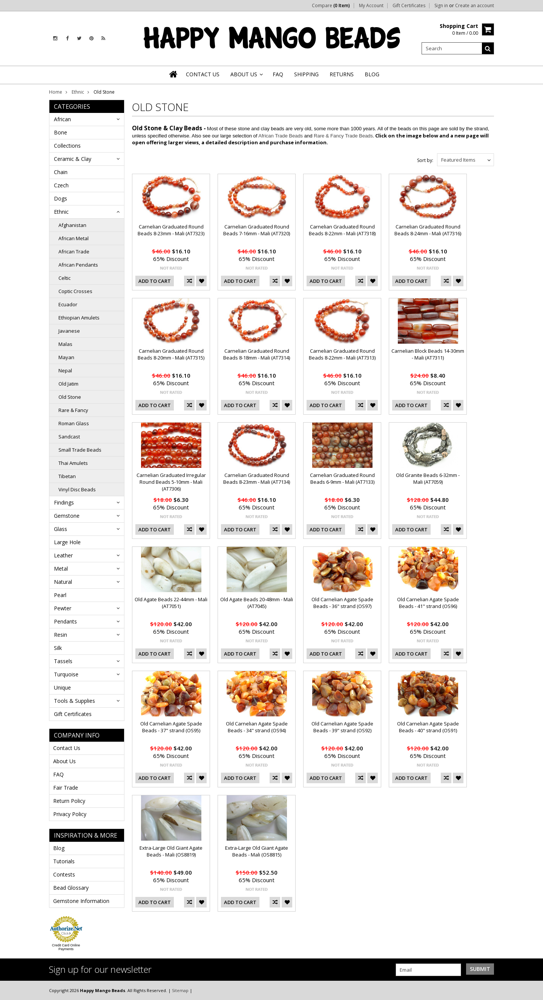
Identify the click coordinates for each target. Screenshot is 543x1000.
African (62, 119)
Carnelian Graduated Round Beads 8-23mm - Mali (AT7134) (256, 478)
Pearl (60, 595)
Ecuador (67, 304)
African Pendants (78, 264)
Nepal (65, 370)
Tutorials (64, 861)
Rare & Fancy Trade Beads (343, 136)
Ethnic (78, 92)
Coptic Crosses (75, 291)
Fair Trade (65, 787)
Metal (61, 568)
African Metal (73, 238)
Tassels (63, 661)
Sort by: (425, 160)
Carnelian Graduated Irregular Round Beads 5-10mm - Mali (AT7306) (171, 482)
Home (55, 92)
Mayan (66, 357)
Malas (65, 344)
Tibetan (67, 476)
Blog (58, 848)
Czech (61, 185)
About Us (64, 761)
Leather (63, 555)
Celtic (64, 278)
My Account (371, 5)
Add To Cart (154, 281)
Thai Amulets (73, 463)
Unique (62, 687)
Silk (58, 647)
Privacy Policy (69, 814)
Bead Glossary (71, 887)
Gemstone (67, 515)
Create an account (474, 5)
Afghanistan (72, 225)
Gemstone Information (81, 900)
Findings (64, 502)
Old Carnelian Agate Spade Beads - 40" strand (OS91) (428, 727)
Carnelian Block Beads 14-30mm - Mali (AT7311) (427, 354)
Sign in (441, 5)
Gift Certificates (409, 5)
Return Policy (69, 800)
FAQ (58, 774)
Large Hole (67, 542)
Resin (60, 634)
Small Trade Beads (79, 449)
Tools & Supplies (74, 700)
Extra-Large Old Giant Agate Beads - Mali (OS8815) (256, 851)
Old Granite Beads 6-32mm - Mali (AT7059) (428, 478)
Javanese (69, 330)
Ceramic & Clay (72, 158)
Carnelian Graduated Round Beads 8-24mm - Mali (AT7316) (427, 230)
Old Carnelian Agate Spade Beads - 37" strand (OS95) (171, 727)
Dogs (60, 198)
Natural (63, 581)
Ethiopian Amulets (79, 317)
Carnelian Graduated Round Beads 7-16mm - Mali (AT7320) (256, 230)
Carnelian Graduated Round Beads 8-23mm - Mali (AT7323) (171, 230)
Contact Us (66, 748)
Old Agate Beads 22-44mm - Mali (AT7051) (171, 603)
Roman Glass (73, 423)
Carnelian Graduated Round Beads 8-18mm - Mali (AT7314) (256, 354)
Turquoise (66, 674)
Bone (60, 132)
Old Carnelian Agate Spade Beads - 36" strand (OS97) (342, 603)
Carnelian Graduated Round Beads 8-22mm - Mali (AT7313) (342, 354)
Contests (64, 874)
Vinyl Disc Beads (77, 489)
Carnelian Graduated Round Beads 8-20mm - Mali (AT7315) (171, 354)
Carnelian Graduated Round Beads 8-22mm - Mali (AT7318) (342, 230)
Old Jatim (68, 383)
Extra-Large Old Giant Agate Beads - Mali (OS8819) (171, 851)
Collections (67, 145)
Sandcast (69, 436)
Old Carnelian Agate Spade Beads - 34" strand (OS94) (257, 727)
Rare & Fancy (73, 410)
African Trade (73, 251)
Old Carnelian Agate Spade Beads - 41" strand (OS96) (428, 603)
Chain (60, 172)
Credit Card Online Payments (66, 947)
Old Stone (69, 397)
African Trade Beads (280, 136)
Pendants (65, 621)
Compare (331, 5)
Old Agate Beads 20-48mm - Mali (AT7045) (256, 603)
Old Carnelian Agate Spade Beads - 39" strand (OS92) (342, 727)
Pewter (62, 608)
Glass (60, 528)
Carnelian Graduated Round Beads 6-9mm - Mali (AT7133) (342, 478)
